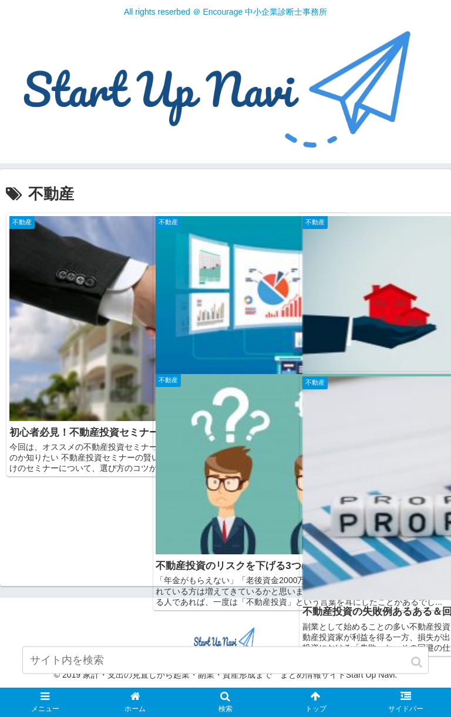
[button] (417, 668)
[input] (225, 667)
